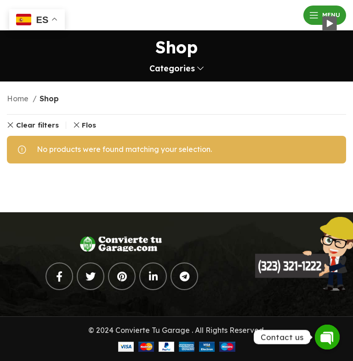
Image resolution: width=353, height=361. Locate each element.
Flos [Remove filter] (89, 125)
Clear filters (37, 125)
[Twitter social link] (90, 276)
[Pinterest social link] (122, 276)
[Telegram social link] (184, 276)
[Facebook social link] (59, 276)
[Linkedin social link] (153, 276)
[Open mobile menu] (325, 15)
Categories (172, 68)
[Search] (176, 183)
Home (18, 98)
